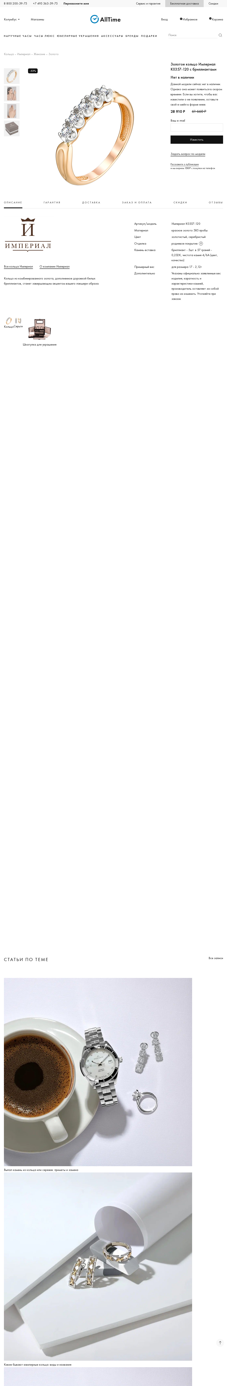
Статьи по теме (26, 959)
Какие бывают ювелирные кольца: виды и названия (37, 1364)
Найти (220, 35)
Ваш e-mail (178, 120)
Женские (39, 54)
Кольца (9, 54)
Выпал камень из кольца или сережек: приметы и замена (41, 1170)
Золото (53, 54)
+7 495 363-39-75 (45, 3)
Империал (23, 54)
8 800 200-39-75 (15, 3)
